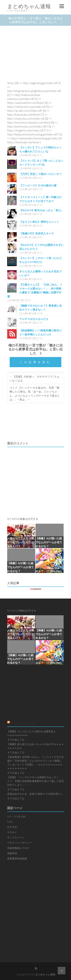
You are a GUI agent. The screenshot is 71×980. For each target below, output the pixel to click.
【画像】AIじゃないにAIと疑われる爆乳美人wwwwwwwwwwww (31, 733)
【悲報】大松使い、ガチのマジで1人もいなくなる (34, 378)
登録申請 (12, 853)
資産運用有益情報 (17, 858)
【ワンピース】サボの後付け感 (37, 185)
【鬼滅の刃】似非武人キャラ (36, 233)
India (10, 821)
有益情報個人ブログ (18, 848)
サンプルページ (15, 837)
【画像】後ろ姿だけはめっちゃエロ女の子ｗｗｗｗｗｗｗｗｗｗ (35, 746)
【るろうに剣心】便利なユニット (39, 221)
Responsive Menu (61, 6)
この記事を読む (35, 362)
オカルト (12, 832)
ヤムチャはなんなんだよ (33, 319)
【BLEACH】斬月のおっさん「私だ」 (41, 210)
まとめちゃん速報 (29, 6)
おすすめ (12, 827)
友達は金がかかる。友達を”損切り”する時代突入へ (35, 793)
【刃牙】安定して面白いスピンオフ (40, 174)
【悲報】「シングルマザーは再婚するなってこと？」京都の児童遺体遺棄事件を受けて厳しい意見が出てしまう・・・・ (35, 781)
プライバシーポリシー (19, 842)
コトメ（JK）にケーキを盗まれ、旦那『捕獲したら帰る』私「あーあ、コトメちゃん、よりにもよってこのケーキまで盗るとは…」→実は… (34, 393)
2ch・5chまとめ (16, 816)
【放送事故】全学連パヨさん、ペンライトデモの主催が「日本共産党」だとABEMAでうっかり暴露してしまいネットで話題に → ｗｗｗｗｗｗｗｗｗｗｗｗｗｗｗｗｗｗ (35, 762)
